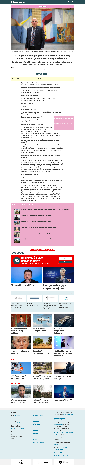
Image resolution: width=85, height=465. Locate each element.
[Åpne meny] (72, 3)
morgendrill (34, 251)
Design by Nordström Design (61, 457)
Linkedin (35, 438)
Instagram (35, 434)
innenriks (51, 251)
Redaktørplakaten (58, 421)
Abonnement (36, 422)
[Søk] (68, 3)
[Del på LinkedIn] (41, 76)
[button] (71, 295)
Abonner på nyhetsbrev (38, 444)
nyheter (46, 251)
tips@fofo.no (18, 417)
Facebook (35, 431)
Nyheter (51, 2)
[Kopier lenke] (46, 76)
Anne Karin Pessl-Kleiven (17, 424)
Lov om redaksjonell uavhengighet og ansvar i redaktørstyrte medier (63, 417)
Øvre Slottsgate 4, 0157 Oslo (18, 430)
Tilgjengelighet (36, 425)
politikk (40, 251)
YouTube (35, 441)
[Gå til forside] (22, 3)
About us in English (58, 454)
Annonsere (35, 420)
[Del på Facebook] (36, 76)
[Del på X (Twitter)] (39, 76)
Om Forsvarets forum (38, 417)
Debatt (55, 2)
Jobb (65, 2)
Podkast (60, 2)
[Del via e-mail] (44, 76)
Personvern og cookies (38, 428)
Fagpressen (57, 446)
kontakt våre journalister (17, 420)
